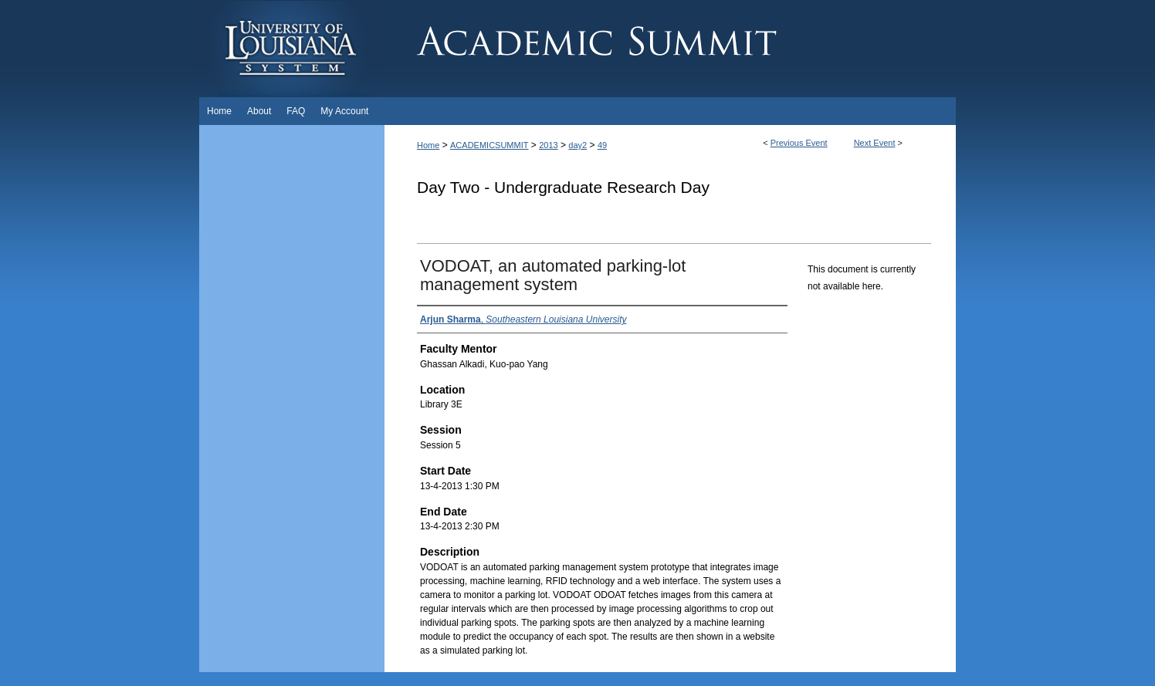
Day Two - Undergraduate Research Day (563, 187)
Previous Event (799, 142)
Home (428, 145)
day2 (577, 145)
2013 (548, 145)
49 (602, 145)
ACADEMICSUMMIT (489, 145)
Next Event (875, 142)
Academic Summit (670, 48)
